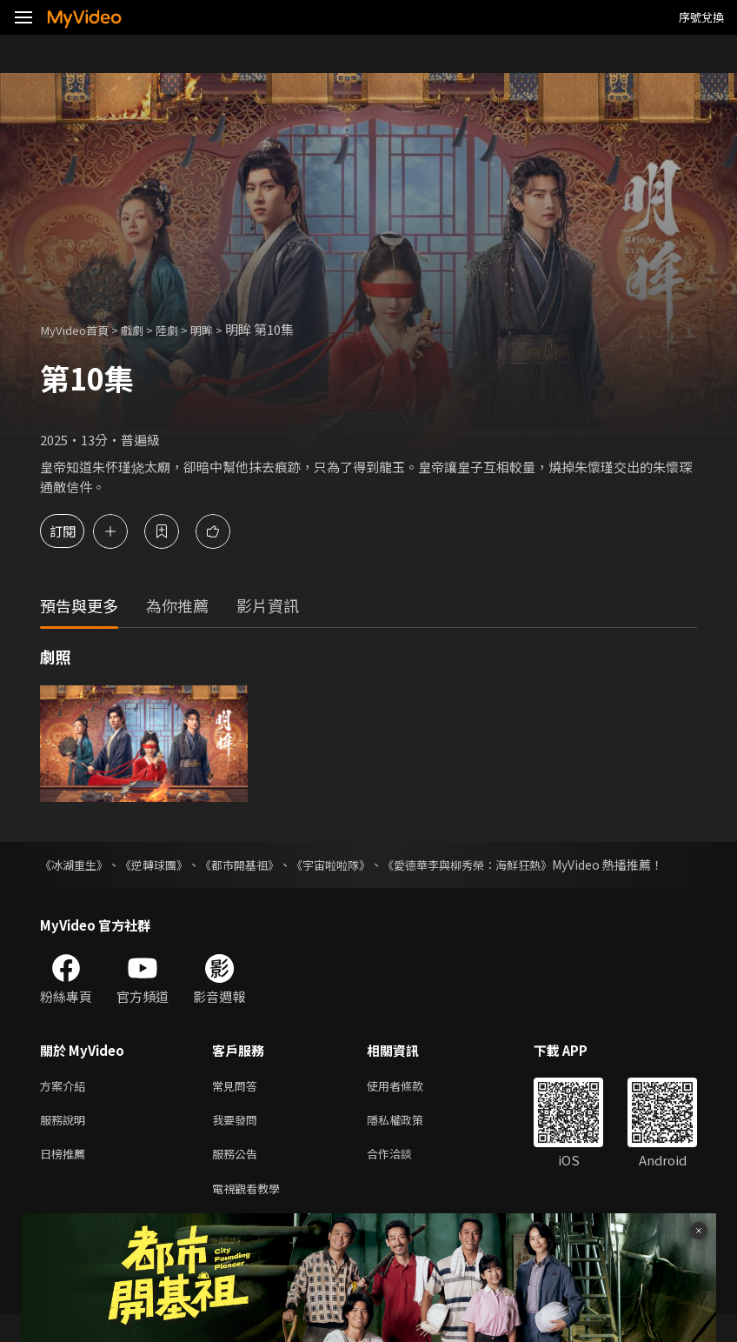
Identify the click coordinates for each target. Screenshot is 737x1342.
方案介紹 (66, 1105)
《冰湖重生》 (76, 864)
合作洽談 (403, 1178)
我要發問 (238, 1141)
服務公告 (238, 1178)
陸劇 (182, 329)
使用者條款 (409, 1105)
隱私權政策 (409, 1141)
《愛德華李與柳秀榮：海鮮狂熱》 (513, 864)
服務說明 (66, 1141)
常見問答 (238, 1105)
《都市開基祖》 (260, 864)
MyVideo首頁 (79, 329)
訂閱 (75, 531)
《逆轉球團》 (166, 864)
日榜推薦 (66, 1178)
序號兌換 (701, 17)
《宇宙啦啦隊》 (362, 864)
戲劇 (144, 329)
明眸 (221, 329)
